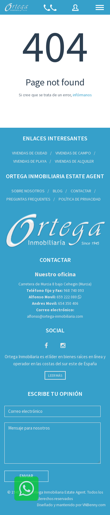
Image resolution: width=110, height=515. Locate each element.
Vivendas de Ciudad (29, 153)
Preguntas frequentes (28, 199)
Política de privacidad (80, 199)
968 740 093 (55, 290)
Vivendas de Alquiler (74, 161)
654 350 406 (55, 303)
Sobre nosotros (28, 190)
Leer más (55, 375)
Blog (57, 190)
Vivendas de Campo (73, 153)
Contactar (81, 190)
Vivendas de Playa (30, 161)
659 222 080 (53, 296)
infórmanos (82, 94)
